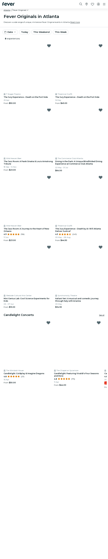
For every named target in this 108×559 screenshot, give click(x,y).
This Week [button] (61, 32)
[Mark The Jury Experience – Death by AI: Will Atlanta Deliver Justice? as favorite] (101, 177)
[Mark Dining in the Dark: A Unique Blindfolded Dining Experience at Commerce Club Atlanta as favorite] (101, 110)
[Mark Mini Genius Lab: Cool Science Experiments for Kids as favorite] (49, 247)
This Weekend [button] (41, 32)
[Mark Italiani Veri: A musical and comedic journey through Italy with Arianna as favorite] (101, 247)
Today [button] (24, 32)
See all (101, 315)
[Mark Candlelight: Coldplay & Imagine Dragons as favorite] (48, 323)
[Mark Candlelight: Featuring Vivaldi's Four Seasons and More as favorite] (99, 323)
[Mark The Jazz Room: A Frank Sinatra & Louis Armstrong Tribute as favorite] (49, 110)
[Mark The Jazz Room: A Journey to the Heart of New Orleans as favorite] (49, 177)
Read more (75, 22)
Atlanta (7, 10)
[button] (21, 10)
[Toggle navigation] (104, 4)
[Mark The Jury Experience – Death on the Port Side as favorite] (49, 46)
